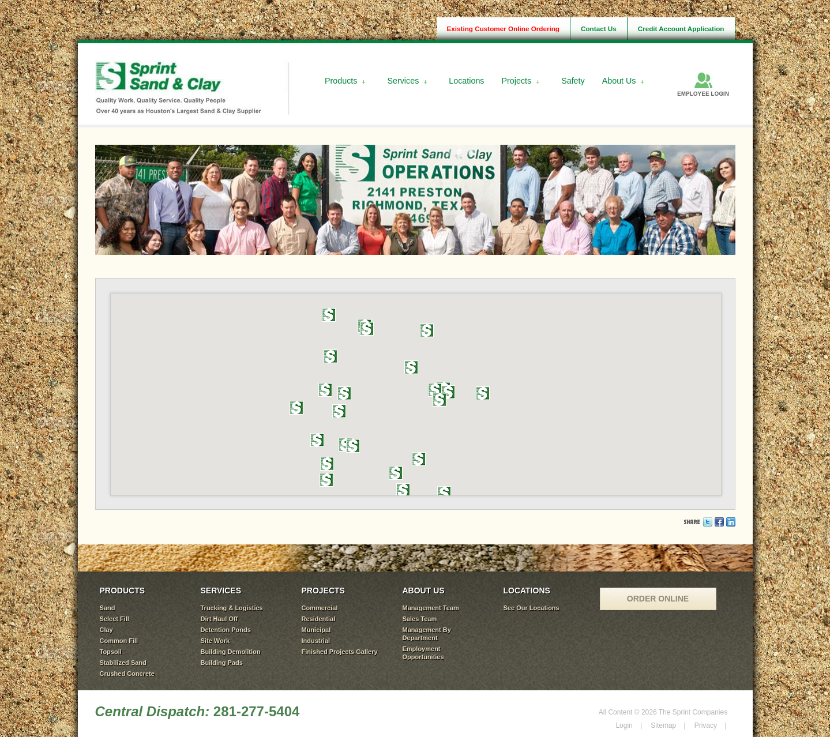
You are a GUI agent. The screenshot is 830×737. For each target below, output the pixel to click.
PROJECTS (323, 590)
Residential (319, 618)
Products (341, 80)
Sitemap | (668, 725)
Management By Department (427, 633)
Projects (517, 80)
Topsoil (111, 651)
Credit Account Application (681, 28)
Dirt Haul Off (219, 618)
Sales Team (420, 618)
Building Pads (222, 662)
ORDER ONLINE (658, 598)
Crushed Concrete (127, 673)
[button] (419, 459)
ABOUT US (424, 590)
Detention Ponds (226, 629)
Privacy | (710, 725)
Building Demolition (231, 651)
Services (403, 80)
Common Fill (119, 640)
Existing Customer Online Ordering (503, 28)
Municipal (316, 629)
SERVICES (221, 590)
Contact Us (599, 28)
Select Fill (114, 618)
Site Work (215, 640)
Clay (106, 629)
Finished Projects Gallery (340, 651)
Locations (466, 80)
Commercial (320, 607)
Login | (628, 725)
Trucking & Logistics (232, 607)
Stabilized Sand (123, 662)
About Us (619, 80)
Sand (107, 607)
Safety (573, 80)
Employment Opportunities (423, 652)
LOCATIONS (527, 590)
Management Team (431, 607)
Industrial (316, 640)
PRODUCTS (122, 590)
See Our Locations (531, 607)
